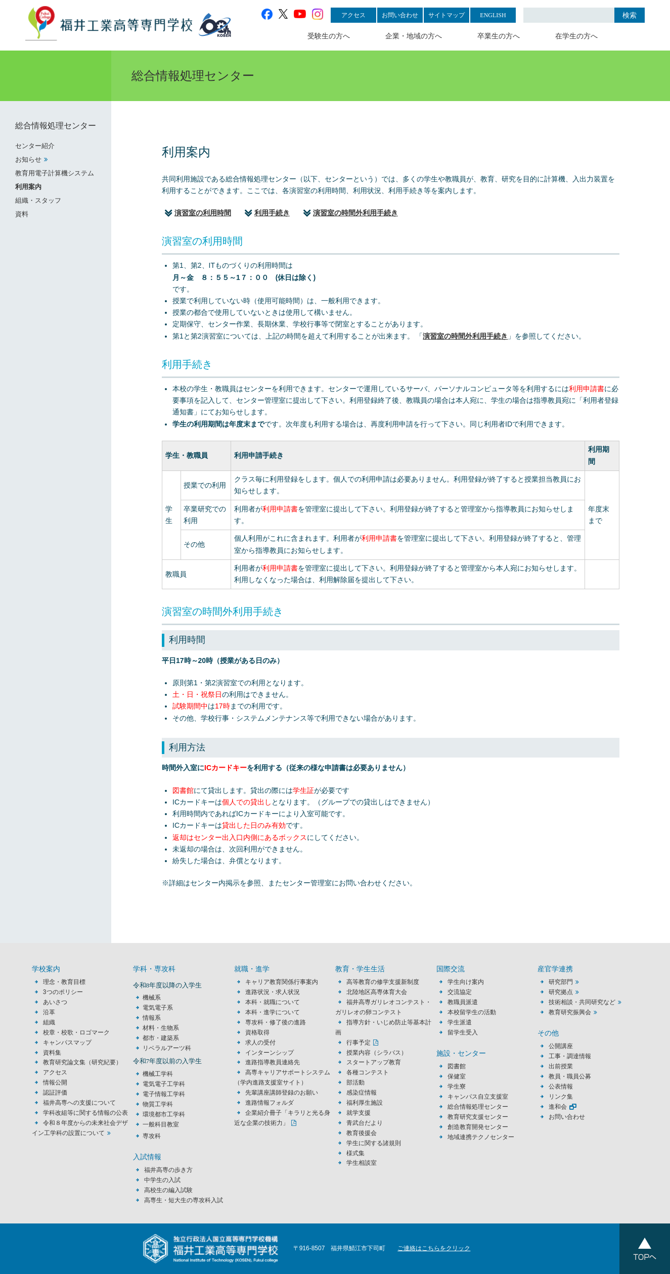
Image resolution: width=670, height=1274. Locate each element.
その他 (548, 1033)
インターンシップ (269, 1052)
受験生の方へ (328, 36)
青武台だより (364, 1122)
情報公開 (55, 1082)
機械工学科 (158, 1073)
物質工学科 (158, 1104)
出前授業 (561, 1066)
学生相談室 (361, 1162)
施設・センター (461, 1053)
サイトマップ (446, 15)
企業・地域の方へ (413, 36)
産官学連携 (555, 969)
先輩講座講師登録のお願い (281, 1092)
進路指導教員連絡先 (272, 1062)
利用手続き (272, 213)
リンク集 (561, 1096)
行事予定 (358, 1042)
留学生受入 (463, 1032)
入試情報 (147, 1157)
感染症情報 (361, 1092)
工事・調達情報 (570, 1056)
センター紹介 (35, 146)
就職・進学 (252, 969)
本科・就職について (272, 1002)
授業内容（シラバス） (376, 1052)
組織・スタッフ (38, 200)
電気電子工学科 (164, 1084)
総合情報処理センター (55, 125)
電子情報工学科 (164, 1094)
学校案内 (46, 969)
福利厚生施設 (364, 1102)
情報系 (152, 1017)
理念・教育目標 (64, 981)
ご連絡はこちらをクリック (433, 1248)
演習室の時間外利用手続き (355, 213)
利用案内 (28, 187)
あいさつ (55, 1002)
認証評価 (55, 1092)
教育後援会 (361, 1133)
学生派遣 (460, 1022)
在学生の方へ (576, 36)
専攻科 (152, 1136)
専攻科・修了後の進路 (275, 1022)
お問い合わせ (400, 15)
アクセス (353, 15)
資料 (21, 214)
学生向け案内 (466, 981)
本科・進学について (272, 1012)
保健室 (457, 1076)
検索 (629, 15)
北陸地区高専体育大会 (376, 992)
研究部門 (561, 981)
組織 (49, 1022)
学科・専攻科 (154, 969)
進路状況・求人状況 (272, 992)
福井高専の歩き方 (168, 1169)
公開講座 (564, 1046)
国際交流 (450, 969)
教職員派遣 (463, 1002)
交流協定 (460, 992)
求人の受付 (260, 1042)
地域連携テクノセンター (481, 1137)
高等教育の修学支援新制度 (382, 981)
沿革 (49, 1012)
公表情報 (561, 1086)
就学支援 (358, 1112)
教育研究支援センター (478, 1116)
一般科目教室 (161, 1124)
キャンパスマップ (67, 1042)
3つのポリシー (63, 992)
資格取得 (257, 1032)
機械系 (152, 997)
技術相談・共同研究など (582, 1002)
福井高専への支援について (79, 1102)
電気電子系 (158, 1007)
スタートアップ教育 (373, 1062)
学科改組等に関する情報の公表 (85, 1112)
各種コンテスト (367, 1072)
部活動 (355, 1082)
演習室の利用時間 (202, 213)
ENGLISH (493, 15)
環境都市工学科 (164, 1114)
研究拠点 (561, 992)
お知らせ (28, 159)
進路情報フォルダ (269, 1102)
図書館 (457, 1066)
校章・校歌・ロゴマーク (76, 1032)
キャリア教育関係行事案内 (281, 981)
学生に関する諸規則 (373, 1143)
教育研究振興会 (570, 1012)
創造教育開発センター (478, 1126)
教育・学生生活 (360, 969)
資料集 (52, 1052)
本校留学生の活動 (472, 1012)
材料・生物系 (161, 1027)
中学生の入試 (162, 1180)
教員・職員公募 (570, 1076)
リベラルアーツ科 (167, 1048)
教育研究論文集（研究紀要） (82, 1062)
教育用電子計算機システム (54, 173)
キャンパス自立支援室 (478, 1096)
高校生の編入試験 (168, 1190)
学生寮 (457, 1086)
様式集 (355, 1153)
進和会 (558, 1106)
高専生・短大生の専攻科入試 (183, 1200)
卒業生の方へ (498, 36)
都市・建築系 (161, 1038)
